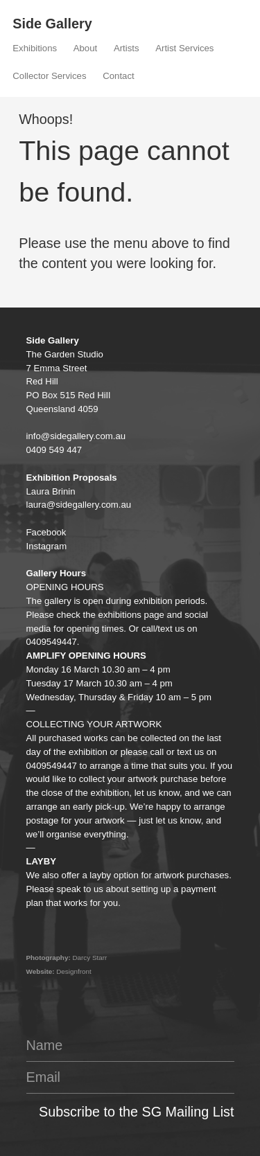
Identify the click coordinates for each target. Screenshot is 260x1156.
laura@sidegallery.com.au (79, 504)
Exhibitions (34, 48)
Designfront (74, 971)
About (85, 48)
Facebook (46, 532)
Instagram (46, 546)
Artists (126, 48)
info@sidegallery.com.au (76, 436)
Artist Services (184, 48)
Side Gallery (52, 23)
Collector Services (49, 76)
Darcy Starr (89, 957)
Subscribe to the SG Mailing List (136, 1111)
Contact (118, 76)
